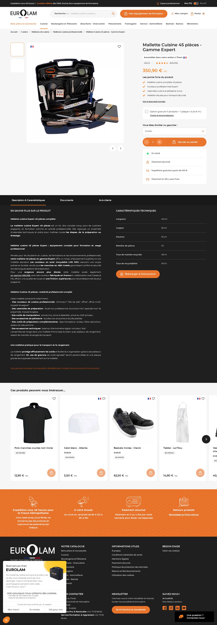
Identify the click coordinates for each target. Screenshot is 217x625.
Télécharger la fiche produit (138, 274)
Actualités (167, 597)
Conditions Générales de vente (127, 553)
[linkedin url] (177, 606)
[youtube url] (184, 606)
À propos (116, 549)
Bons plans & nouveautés (73, 549)
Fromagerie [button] (131, 24)
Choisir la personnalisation (162, 115)
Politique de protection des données (130, 565)
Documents (66, 200)
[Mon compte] (179, 13)
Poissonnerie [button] (114, 24)
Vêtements (66, 582)
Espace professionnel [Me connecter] (168, 3)
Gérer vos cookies (171, 549)
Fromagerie (67, 569)
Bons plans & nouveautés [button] (23, 24)
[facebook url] (164, 606)
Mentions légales (120, 557)
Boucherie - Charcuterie (73, 561)
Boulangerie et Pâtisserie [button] (64, 24)
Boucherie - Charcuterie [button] (92, 24)
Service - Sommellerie (72, 573)
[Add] (159, 142)
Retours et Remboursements (126, 569)
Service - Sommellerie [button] (151, 24)
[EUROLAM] (23, 13)
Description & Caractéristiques (28, 200)
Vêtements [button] (192, 24)
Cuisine (65, 553)
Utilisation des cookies (123, 573)
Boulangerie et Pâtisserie (73, 557)
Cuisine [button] (44, 24)
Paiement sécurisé (121, 561)
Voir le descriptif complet (154, 102)
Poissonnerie (67, 565)
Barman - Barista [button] (174, 24)
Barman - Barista (69, 578)
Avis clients (105, 200)
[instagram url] (171, 606)
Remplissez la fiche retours (184, 513)
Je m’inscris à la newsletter (131, 608)
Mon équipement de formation (143, 13)
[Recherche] (83, 13)
